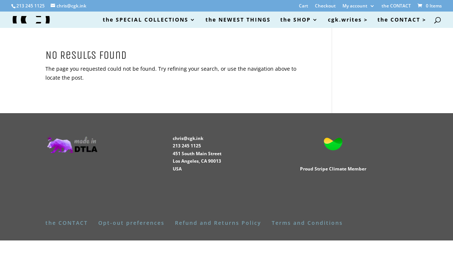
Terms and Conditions (307, 222)
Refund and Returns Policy (218, 222)
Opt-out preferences (131, 222)
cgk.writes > (348, 20)
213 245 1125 (187, 146)
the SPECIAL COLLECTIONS (145, 20)
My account (354, 6)
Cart (303, 6)
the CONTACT (396, 6)
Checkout (325, 6)
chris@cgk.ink (188, 138)
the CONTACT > (401, 20)
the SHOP (295, 20)
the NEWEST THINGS (238, 20)
